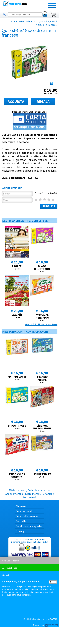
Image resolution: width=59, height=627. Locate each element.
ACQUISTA (16, 101)
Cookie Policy (29, 619)
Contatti (21, 521)
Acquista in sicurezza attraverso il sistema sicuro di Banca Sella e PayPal (29, 553)
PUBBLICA (49, 206)
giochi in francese (47, 24)
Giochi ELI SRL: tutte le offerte (41, 324)
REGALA (43, 101)
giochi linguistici (48, 21)
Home (14, 21)
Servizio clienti (24, 511)
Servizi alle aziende (27, 516)
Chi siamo (21, 506)
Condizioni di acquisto (29, 526)
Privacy (20, 531)
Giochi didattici (28, 21)
